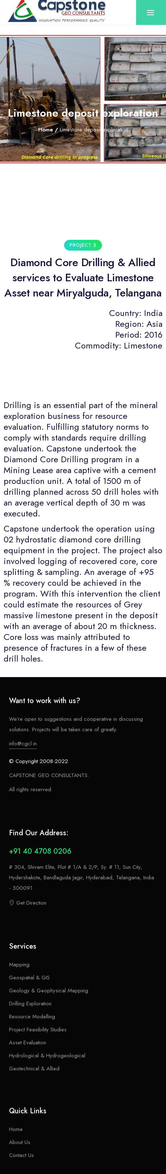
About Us (19, 1142)
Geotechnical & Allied (34, 1069)
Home (45, 130)
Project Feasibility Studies (38, 1030)
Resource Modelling (32, 1017)
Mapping (19, 965)
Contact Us (21, 1155)
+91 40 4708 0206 (40, 851)
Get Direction (27, 903)
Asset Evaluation (27, 1043)
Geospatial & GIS (29, 978)
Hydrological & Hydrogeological (47, 1056)
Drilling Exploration (30, 1004)
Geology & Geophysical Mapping (48, 991)
